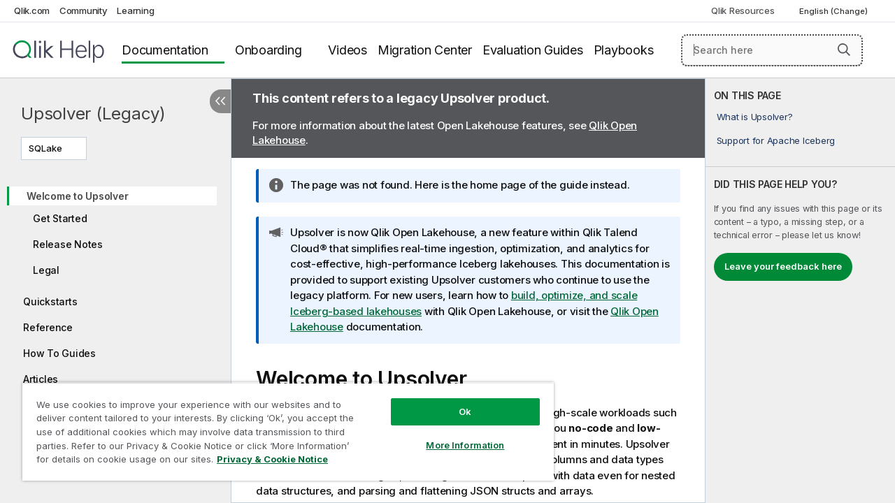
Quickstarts (50, 301)
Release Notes (68, 244)
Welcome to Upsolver (77, 196)
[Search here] (771, 50)
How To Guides (59, 353)
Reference (48, 327)
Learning (135, 10)
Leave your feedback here (783, 266)
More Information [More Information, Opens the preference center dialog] (454, 434)
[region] (281, 426)
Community (83, 10)
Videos (347, 50)
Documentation (165, 50)
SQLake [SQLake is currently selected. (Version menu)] (46, 148)
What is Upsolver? (755, 116)
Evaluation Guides (532, 50)
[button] (843, 50)
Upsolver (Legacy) (93, 113)
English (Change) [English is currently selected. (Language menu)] (834, 11)
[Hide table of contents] (220, 101)
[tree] (115, 296)
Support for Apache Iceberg (776, 140)
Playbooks (624, 50)
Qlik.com (32, 10)
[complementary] (800, 290)
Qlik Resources (743, 10)
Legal (46, 270)
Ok (454, 401)
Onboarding (268, 50)
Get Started (60, 218)
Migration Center (425, 50)
